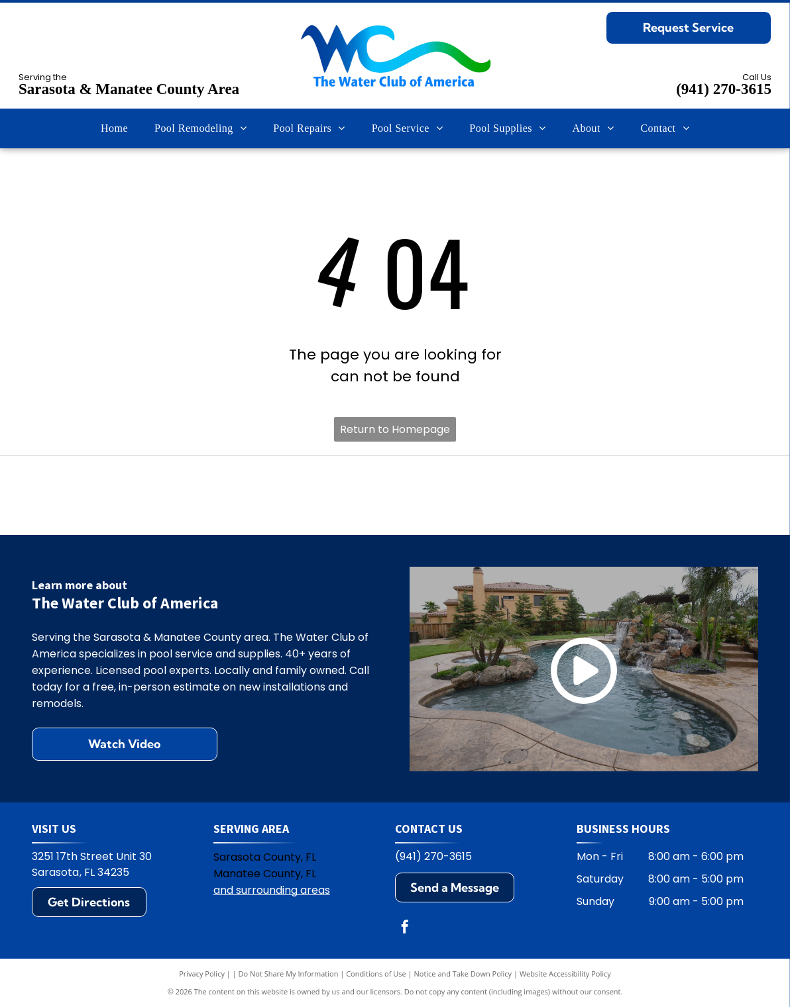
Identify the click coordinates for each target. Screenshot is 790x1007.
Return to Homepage (395, 429)
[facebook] (405, 928)
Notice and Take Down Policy (463, 974)
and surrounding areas (271, 890)
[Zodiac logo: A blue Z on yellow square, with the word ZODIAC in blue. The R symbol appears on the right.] (684, 495)
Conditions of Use (376, 974)
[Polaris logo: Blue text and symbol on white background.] (250, 495)
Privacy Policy (202, 974)
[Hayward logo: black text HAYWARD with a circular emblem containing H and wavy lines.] (105, 495)
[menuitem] (114, 128)
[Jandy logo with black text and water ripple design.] (539, 495)
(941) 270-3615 (723, 89)
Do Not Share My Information (289, 974)
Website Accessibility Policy (565, 974)
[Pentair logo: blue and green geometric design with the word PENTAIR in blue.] (394, 495)
